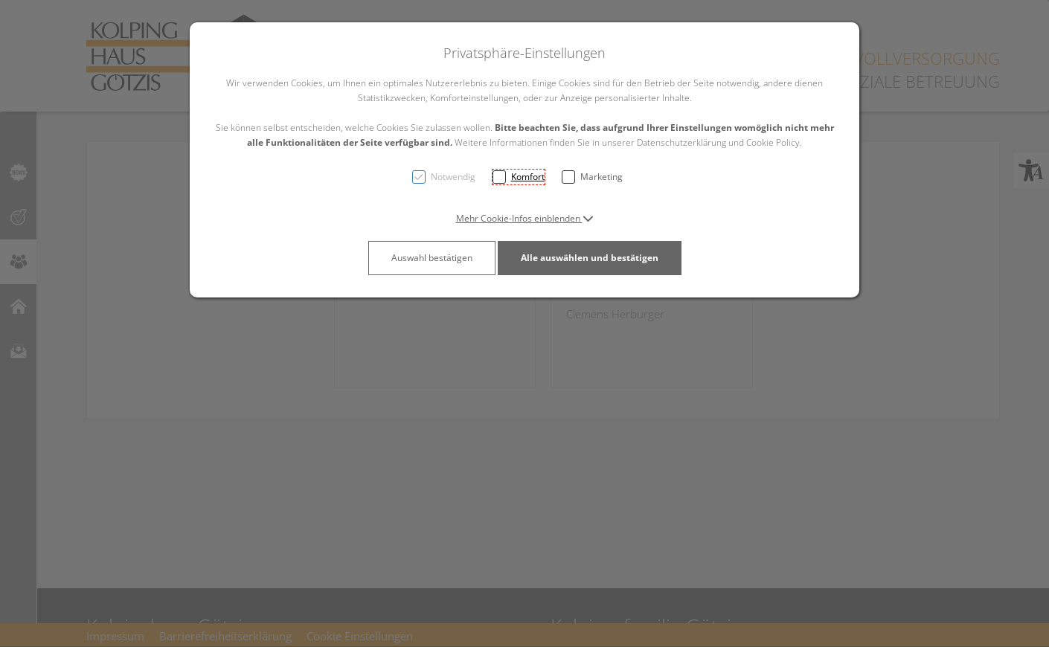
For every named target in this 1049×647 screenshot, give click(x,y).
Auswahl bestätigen (431, 257)
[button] (525, 218)
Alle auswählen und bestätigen (589, 257)
